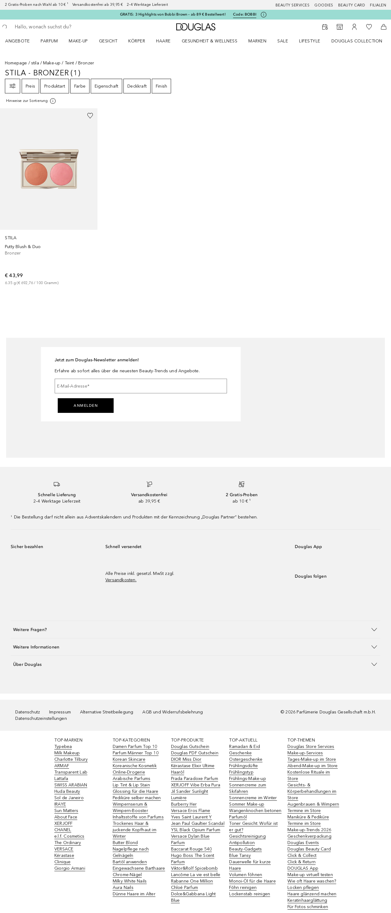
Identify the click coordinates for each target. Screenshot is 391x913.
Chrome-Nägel (127, 874)
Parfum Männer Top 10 (136, 753)
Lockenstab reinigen (249, 894)
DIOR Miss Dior (186, 759)
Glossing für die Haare (135, 791)
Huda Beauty (67, 791)
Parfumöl (238, 817)
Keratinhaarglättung (307, 900)
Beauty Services (293, 5)
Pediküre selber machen (137, 797)
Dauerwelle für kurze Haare (250, 865)
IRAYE (60, 804)
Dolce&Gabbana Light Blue (193, 897)
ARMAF (61, 765)
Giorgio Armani (69, 868)
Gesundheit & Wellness (210, 41)
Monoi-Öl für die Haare (252, 881)
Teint (69, 63)
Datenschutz (27, 712)
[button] (195, 629)
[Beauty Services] (325, 27)
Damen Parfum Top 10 (135, 746)
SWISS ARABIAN (70, 785)
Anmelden (86, 405)
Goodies (323, 5)
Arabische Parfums (131, 778)
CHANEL (62, 829)
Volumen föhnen (245, 874)
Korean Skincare (129, 759)
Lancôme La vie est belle (196, 874)
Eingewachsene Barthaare (139, 868)
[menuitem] (21, 41)
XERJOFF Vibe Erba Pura (195, 785)
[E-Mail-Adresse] (141, 386)
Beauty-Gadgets (245, 849)
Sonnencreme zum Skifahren (247, 788)
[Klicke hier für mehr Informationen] (263, 14)
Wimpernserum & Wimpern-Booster (130, 807)
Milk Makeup (67, 753)
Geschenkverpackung (309, 836)
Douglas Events (303, 842)
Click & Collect (301, 855)
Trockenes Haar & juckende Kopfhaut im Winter (134, 830)
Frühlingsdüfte (243, 765)
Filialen (378, 5)
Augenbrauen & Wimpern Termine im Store (313, 807)
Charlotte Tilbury (71, 759)
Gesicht (108, 41)
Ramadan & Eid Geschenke (244, 750)
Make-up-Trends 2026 (309, 829)
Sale (282, 41)
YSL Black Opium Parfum (195, 829)
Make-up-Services (305, 753)
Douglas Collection (356, 41)
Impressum (60, 712)
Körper (136, 41)
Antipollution (242, 842)
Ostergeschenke (245, 759)
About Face (65, 817)
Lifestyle (309, 41)
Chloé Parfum (184, 887)
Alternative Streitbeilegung (106, 712)
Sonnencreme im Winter (253, 797)
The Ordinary (67, 842)
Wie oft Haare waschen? (311, 881)
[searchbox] (59, 27)
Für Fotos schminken (307, 906)
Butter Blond (125, 842)
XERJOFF (63, 823)
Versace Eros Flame (190, 810)
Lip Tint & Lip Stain (131, 785)
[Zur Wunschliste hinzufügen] (90, 115)
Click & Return (301, 861)
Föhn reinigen (243, 887)
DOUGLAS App (302, 868)
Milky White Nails (130, 881)
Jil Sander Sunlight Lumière (189, 794)
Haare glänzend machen (311, 894)
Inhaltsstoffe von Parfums (138, 817)
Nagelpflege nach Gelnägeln (131, 852)
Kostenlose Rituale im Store (308, 775)
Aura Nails (123, 887)
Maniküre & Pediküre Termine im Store (308, 820)
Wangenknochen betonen (255, 810)
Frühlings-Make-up (247, 778)
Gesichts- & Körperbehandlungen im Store (311, 791)
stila (35, 63)
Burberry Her (184, 804)
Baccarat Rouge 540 (191, 849)
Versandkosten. (121, 580)
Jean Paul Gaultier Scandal (198, 823)
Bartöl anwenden (130, 861)
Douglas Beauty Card (309, 849)
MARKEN (257, 41)
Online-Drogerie (129, 772)
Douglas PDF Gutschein (194, 753)
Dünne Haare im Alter (134, 894)
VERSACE (63, 849)
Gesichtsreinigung (247, 836)
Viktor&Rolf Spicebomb (194, 868)
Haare (163, 41)
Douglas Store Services (310, 746)
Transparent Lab (70, 772)
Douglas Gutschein (190, 746)
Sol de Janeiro (69, 797)
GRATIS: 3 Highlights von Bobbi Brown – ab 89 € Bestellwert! (173, 14)
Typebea (63, 746)
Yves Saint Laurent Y (191, 817)
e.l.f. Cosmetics (69, 836)
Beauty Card (351, 5)
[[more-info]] (31, 101)
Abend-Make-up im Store (312, 765)
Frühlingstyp (241, 772)
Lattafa (61, 778)
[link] (48, 197)
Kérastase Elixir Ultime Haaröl (193, 769)
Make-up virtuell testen (310, 874)
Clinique (62, 861)
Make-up (78, 41)
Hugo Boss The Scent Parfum (192, 858)
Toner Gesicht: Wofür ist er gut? (253, 826)
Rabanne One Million (192, 881)
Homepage (16, 63)
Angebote (17, 41)
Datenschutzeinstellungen (41, 718)
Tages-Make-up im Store (311, 759)
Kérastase (64, 855)
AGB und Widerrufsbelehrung (172, 712)
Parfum (49, 41)
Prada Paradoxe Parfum (194, 778)
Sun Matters (66, 810)
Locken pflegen (303, 887)
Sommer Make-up (246, 804)
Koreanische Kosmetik (135, 765)
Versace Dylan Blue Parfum (190, 839)
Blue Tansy (240, 855)
